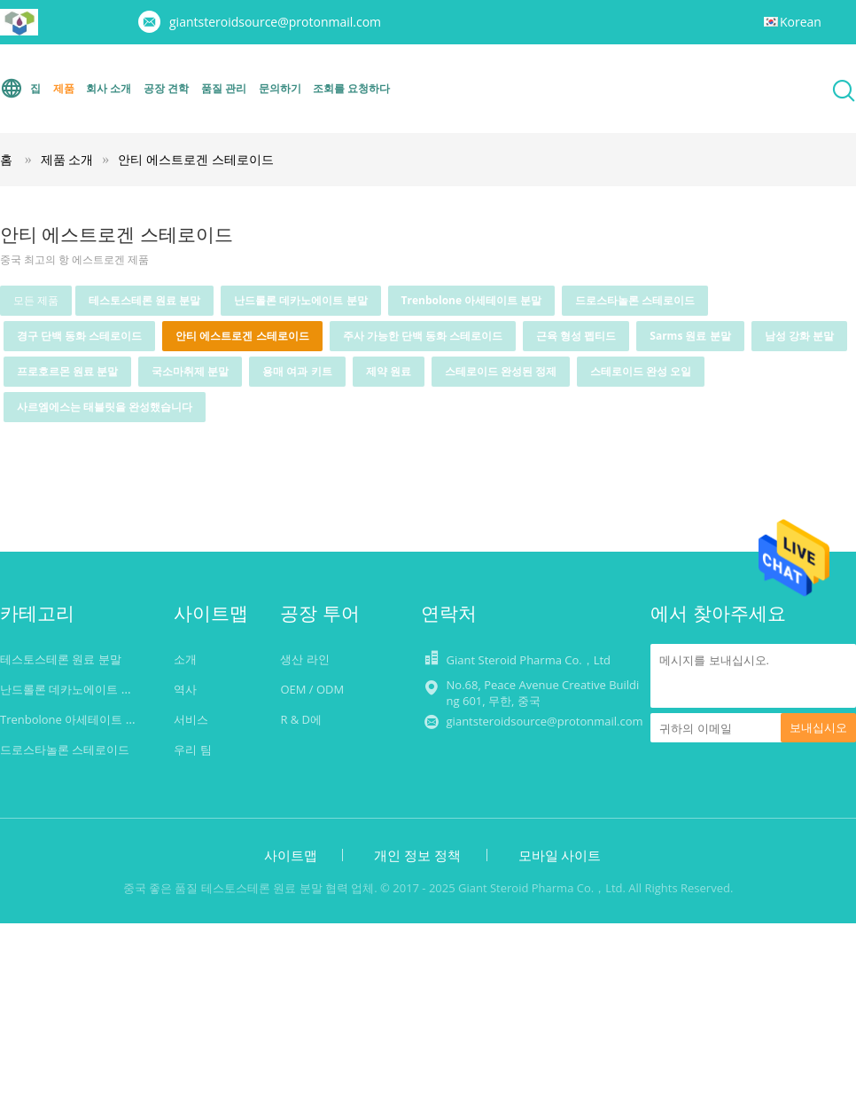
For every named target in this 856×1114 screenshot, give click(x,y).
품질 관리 (223, 88)
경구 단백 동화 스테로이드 (79, 335)
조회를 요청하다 (351, 88)
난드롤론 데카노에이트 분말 (300, 300)
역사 (185, 689)
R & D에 (301, 719)
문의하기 (280, 88)
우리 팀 (192, 749)
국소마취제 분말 (190, 371)
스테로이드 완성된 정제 (500, 371)
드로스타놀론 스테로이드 (635, 300)
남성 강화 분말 (799, 335)
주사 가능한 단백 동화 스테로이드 (422, 335)
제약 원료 (388, 371)
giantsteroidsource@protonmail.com (275, 21)
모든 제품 (35, 300)
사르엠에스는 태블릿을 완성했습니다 (104, 406)
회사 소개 (108, 88)
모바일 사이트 (560, 855)
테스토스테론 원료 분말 (144, 300)
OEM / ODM (312, 689)
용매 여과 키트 (296, 371)
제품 (63, 88)
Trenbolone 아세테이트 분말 (471, 300)
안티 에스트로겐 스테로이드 (195, 159)
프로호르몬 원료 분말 (67, 371)
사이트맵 (290, 855)
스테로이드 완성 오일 (640, 371)
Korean (800, 21)
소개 (185, 659)
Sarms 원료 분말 (690, 335)
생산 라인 (304, 659)
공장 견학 (166, 88)
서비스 (191, 719)
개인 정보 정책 (417, 855)
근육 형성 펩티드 (576, 335)
